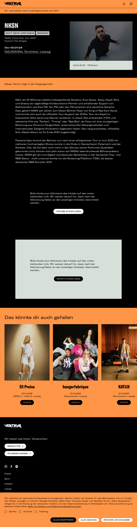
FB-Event (93, 65)
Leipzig (8, 489)
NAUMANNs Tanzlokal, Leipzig (28, 51)
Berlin (7, 479)
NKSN (11, 25)
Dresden (9, 484)
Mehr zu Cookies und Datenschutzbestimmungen (54, 506)
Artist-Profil (79, 65)
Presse (8, 474)
